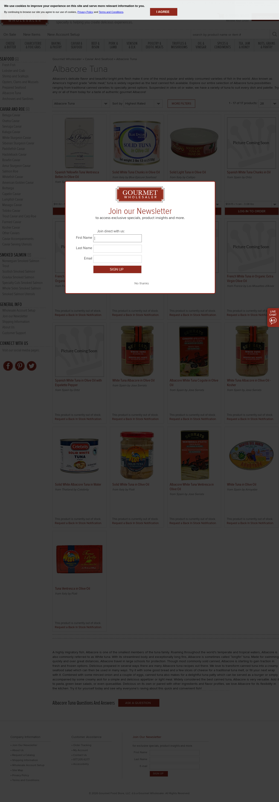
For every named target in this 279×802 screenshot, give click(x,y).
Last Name (84, 248)
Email (88, 258)
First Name (84, 238)
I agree (162, 12)
